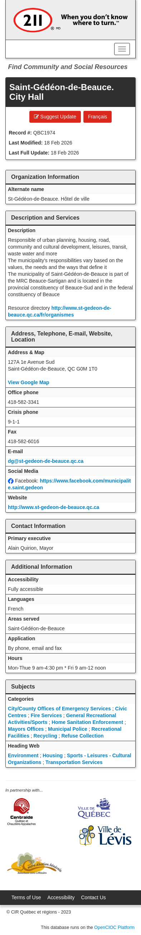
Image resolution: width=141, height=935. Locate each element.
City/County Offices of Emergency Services (59, 708)
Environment (23, 755)
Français (97, 116)
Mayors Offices (26, 729)
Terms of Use (26, 897)
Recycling (45, 736)
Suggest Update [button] (55, 116)
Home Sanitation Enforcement (87, 722)
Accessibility (60, 897)
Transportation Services (74, 762)
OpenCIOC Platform (114, 927)
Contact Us (93, 897)
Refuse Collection (82, 736)
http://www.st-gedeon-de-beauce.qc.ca (53, 507)
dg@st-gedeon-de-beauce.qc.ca (45, 461)
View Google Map (28, 382)
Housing (53, 755)
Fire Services (46, 715)
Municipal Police (67, 729)
